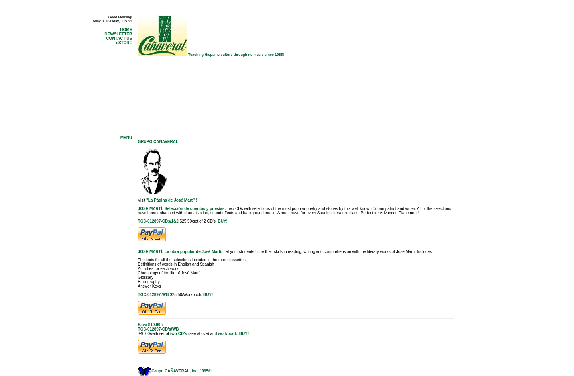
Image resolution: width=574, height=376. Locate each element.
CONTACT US (119, 38)
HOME (126, 29)
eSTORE (124, 43)
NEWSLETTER (118, 34)
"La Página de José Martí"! (171, 200)
